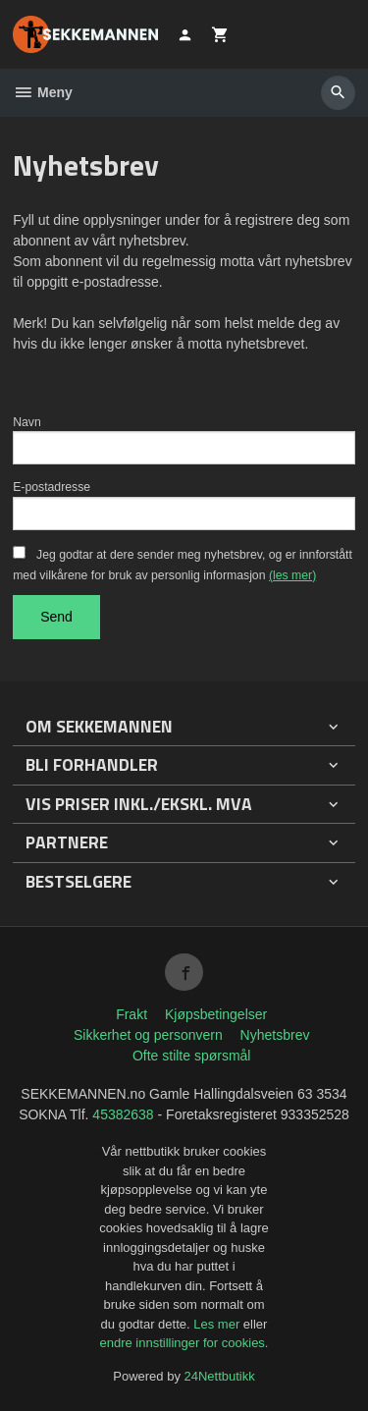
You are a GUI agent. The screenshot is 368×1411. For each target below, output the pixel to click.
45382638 (122, 1114)
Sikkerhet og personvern (148, 1035)
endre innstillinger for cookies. (184, 1342)
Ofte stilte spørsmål (191, 1055)
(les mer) (292, 575)
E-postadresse (51, 487)
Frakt (131, 1014)
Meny (43, 92)
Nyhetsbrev (275, 1035)
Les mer (218, 1324)
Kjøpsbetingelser (216, 1014)
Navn (27, 422)
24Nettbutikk (219, 1376)
